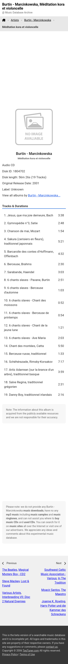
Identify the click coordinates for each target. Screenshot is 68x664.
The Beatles (9, 570)
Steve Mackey (11, 581)
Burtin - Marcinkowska (37, 20)
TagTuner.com (31, 650)
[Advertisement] (34, 70)
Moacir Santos (50, 590)
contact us (52, 646)
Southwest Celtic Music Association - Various (53, 574)
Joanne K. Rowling (53, 601)
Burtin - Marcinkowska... (44, 195)
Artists (15, 20)
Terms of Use (27, 654)
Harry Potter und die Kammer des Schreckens (53, 610)
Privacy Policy (10, 654)
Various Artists (11, 593)
